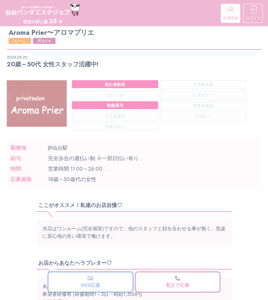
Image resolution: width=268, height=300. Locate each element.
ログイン (253, 13)
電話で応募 (177, 282)
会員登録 (230, 13)
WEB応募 (90, 282)
